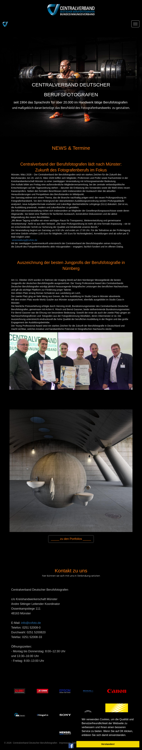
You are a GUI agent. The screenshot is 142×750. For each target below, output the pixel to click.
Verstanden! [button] (108, 744)
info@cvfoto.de (31, 622)
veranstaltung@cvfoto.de (24, 240)
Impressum (65, 743)
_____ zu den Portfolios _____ (71, 538)
